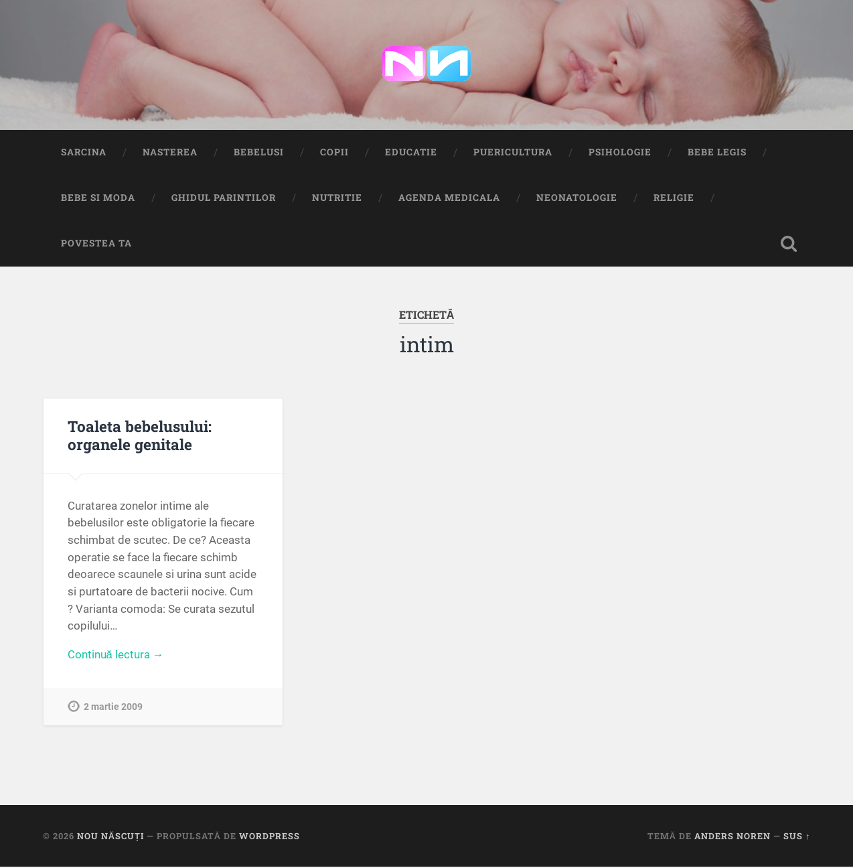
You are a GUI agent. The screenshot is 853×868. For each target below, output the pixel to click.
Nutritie (337, 199)
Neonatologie (576, 199)
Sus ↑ (796, 837)
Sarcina (83, 153)
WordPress (269, 837)
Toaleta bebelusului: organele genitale (140, 436)
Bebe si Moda (98, 199)
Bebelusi (259, 153)
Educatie (411, 153)
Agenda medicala (449, 199)
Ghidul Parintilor (223, 199)
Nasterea (170, 153)
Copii (334, 153)
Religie (673, 199)
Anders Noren (732, 837)
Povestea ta (96, 244)
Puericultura (512, 153)
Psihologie (620, 153)
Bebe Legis (717, 153)
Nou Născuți (110, 837)
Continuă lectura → (116, 656)
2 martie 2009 (113, 709)
